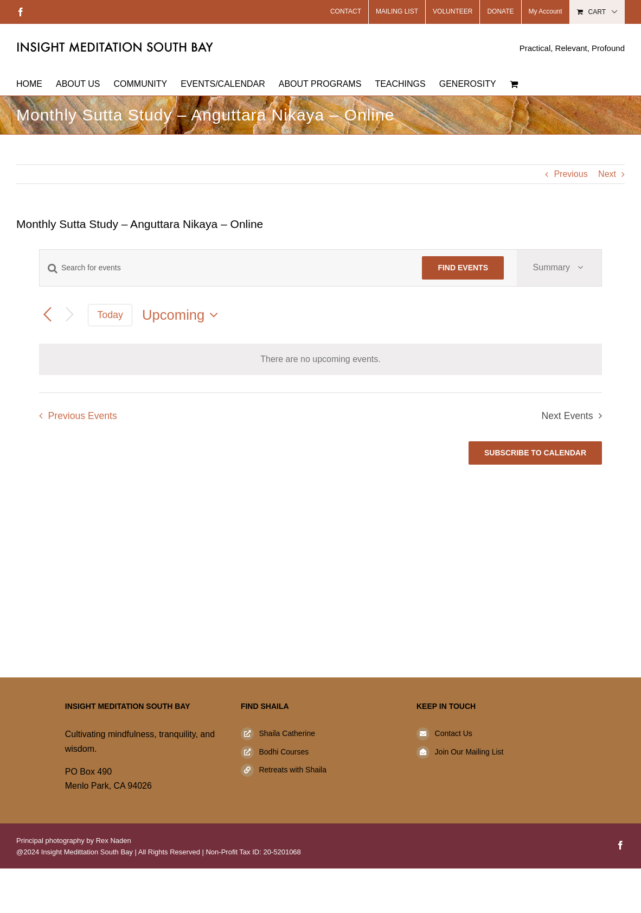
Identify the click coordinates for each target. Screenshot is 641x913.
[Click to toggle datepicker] (182, 315)
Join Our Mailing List (469, 751)
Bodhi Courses (284, 751)
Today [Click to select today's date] (110, 314)
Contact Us (453, 733)
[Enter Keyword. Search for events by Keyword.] (224, 268)
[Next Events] (69, 315)
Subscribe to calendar (535, 452)
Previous (570, 174)
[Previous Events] (47, 315)
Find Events (463, 267)
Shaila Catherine (287, 733)
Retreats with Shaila (292, 769)
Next (607, 174)
